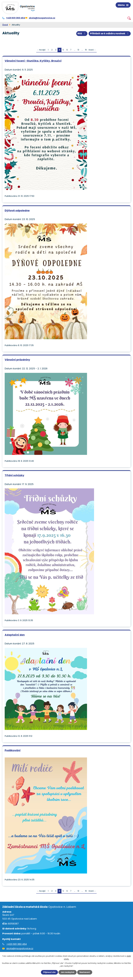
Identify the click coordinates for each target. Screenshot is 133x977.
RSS (82, 33)
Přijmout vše (49, 972)
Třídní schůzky (14, 475)
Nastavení (84, 972)
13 (78, 50)
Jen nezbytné (67, 972)
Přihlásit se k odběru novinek (109, 33)
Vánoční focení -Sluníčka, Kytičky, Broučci (33, 61)
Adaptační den (15, 634)
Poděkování (13, 750)
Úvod (5, 24)
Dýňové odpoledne (17, 210)
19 (86, 50)
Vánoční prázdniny (17, 359)
